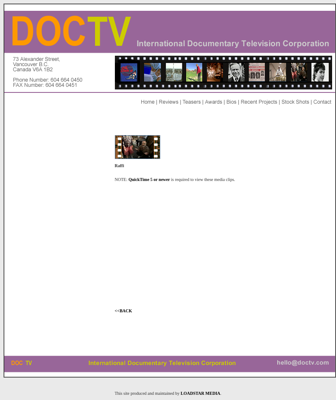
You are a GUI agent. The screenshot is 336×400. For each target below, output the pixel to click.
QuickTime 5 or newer (149, 179)
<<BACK (123, 310)
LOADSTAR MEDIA (200, 393)
